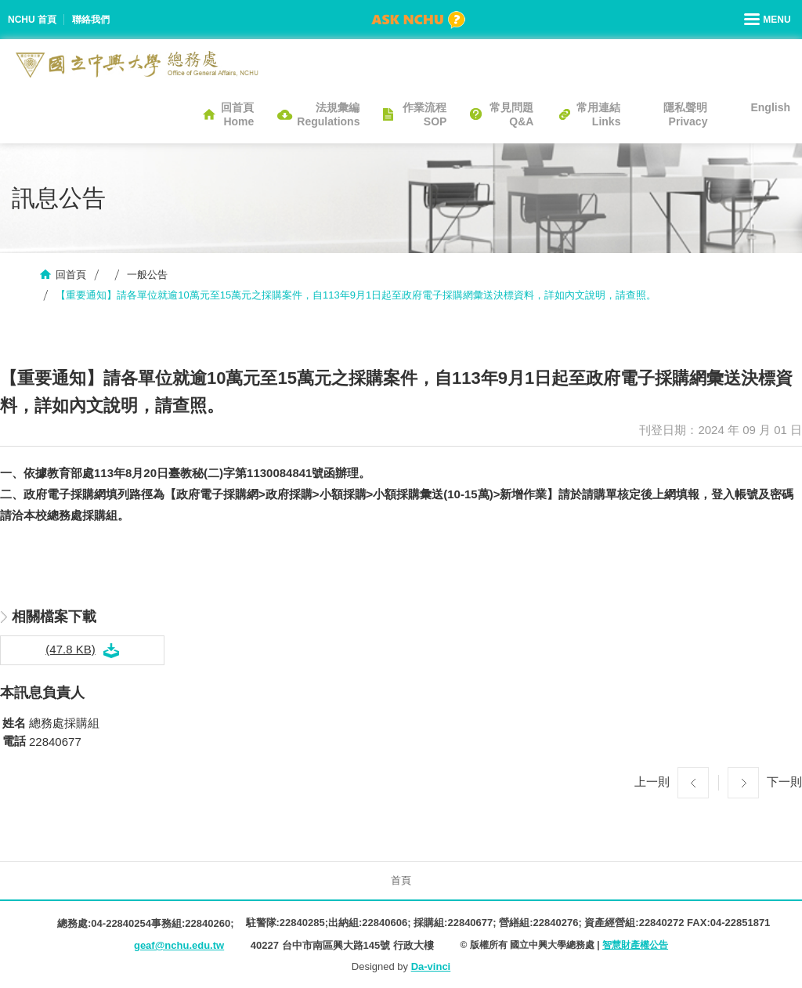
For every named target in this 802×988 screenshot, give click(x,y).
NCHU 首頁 (32, 19)
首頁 (401, 880)
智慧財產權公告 (635, 944)
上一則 (652, 780)
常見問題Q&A (511, 114)
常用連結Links (598, 114)
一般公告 (147, 274)
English (770, 107)
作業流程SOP (424, 114)
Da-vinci (431, 966)
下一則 (784, 780)
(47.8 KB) (70, 649)
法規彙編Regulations (328, 114)
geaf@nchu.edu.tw (179, 945)
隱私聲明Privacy (685, 114)
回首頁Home (237, 114)
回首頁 (71, 274)
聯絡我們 (91, 19)
